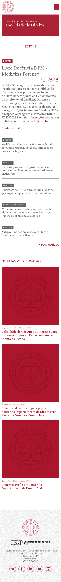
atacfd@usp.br (38, 121)
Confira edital (11, 128)
